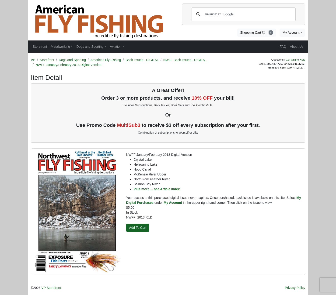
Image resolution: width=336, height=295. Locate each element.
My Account (291, 32)
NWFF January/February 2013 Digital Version (68, 65)
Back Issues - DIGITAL (142, 60)
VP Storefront (51, 288)
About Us (296, 46)
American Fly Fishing (106, 60)
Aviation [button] (116, 46)
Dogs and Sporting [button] (90, 46)
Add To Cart (137, 227)
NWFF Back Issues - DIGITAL (185, 60)
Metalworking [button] (60, 46)
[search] (243, 14)
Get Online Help (295, 59)
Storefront (47, 60)
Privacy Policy (295, 288)
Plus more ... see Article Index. (157, 189)
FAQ (283, 46)
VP (33, 60)
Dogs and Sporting (72, 60)
